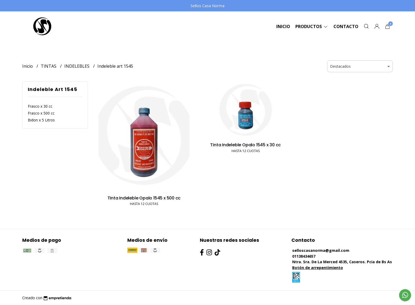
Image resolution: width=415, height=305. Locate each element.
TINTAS (49, 66)
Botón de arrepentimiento (317, 267)
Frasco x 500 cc (41, 113)
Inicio (283, 26)
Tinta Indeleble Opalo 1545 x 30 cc (245, 145)
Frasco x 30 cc (40, 106)
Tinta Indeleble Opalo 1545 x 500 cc (144, 198)
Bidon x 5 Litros (41, 119)
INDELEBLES (77, 66)
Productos (311, 26)
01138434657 (303, 256)
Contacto (345, 26)
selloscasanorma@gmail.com (320, 250)
